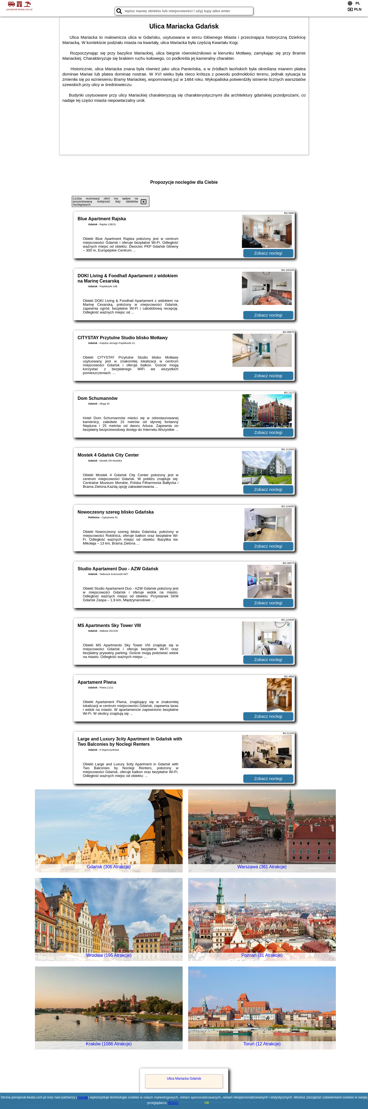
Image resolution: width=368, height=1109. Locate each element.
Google (82, 1097)
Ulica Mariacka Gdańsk (184, 1079)
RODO (173, 1103)
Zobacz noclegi (268, 253)
